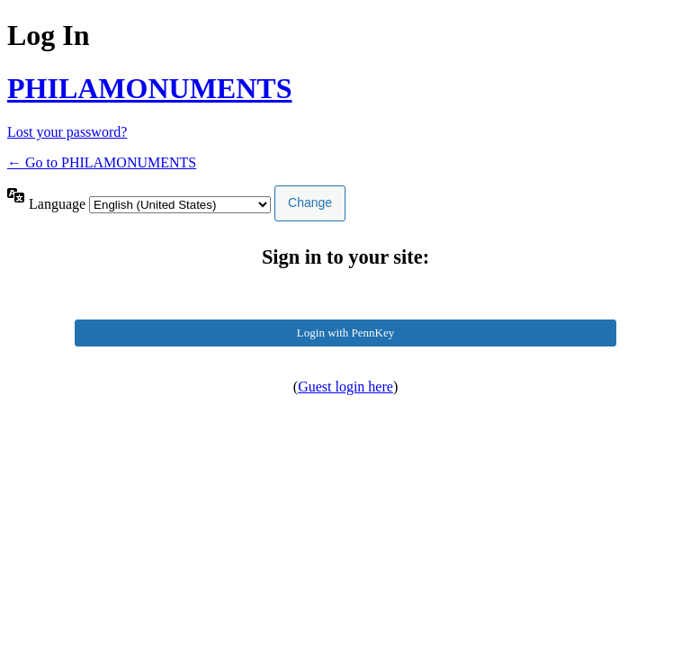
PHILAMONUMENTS (149, 88)
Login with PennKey (345, 332)
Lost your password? (67, 132)
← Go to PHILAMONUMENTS (101, 162)
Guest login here (345, 386)
